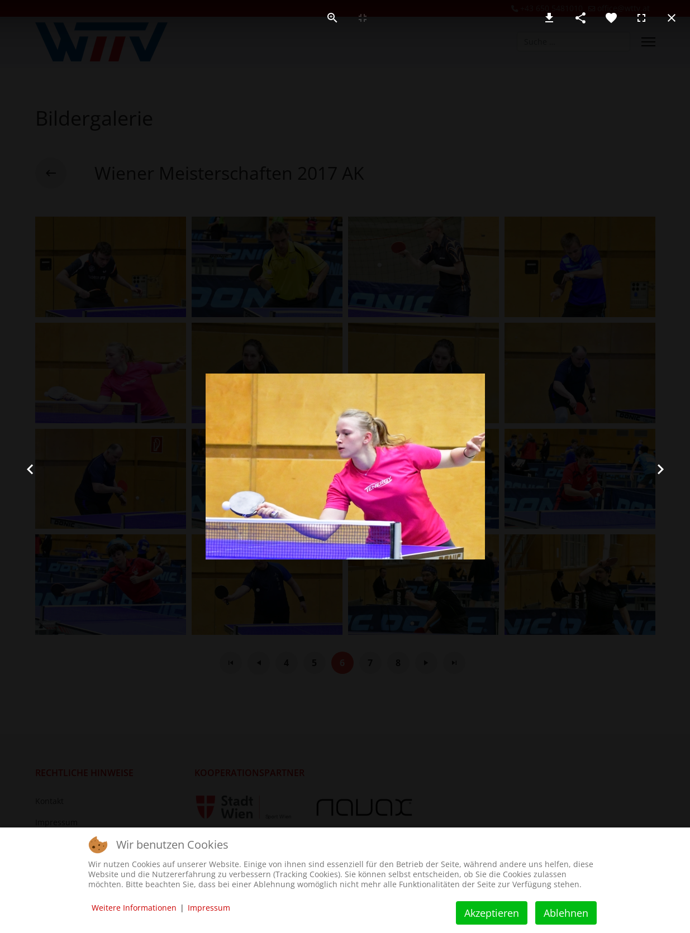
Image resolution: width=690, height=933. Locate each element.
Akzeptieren (491, 913)
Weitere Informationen (134, 907)
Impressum (209, 907)
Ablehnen (566, 913)
